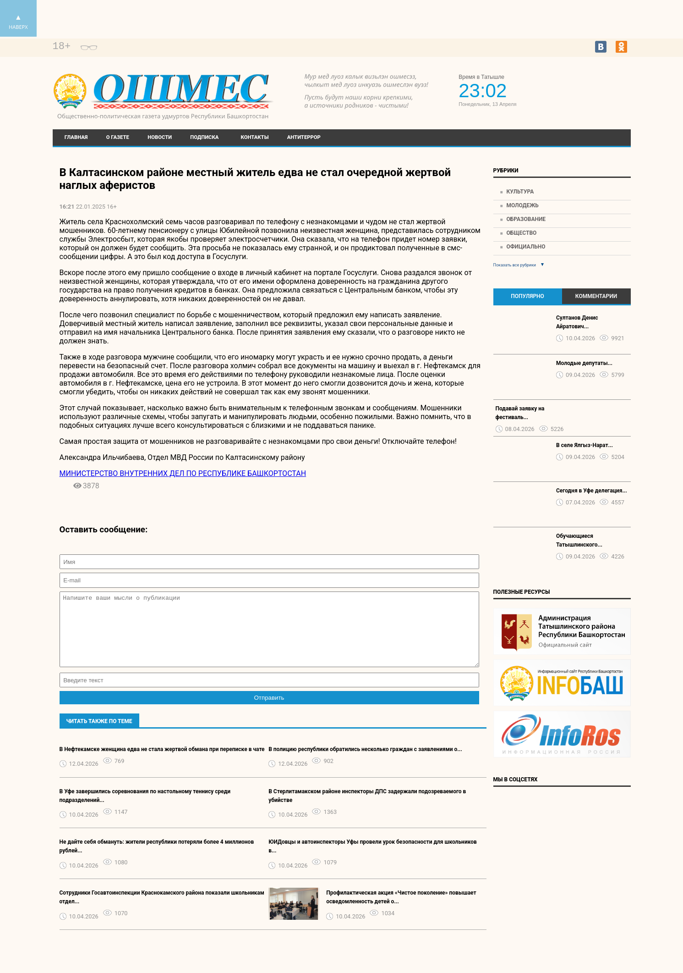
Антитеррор (304, 137)
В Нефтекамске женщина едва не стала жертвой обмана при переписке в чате (162, 763)
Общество (521, 233)
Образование (526, 219)
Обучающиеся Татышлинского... (579, 540)
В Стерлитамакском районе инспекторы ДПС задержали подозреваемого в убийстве (367, 809)
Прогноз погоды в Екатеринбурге (589, 91)
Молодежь (522, 205)
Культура (520, 191)
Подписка (204, 137)
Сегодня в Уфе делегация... (591, 490)
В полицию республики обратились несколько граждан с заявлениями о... (365, 763)
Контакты (255, 137)
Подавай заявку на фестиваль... (520, 412)
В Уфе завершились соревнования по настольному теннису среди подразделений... (145, 809)
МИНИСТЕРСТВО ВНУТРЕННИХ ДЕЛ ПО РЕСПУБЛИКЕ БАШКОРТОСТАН (183, 473)
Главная (76, 137)
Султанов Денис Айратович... (577, 322)
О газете (117, 137)
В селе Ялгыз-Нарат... (584, 445)
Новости (160, 137)
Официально (525, 246)
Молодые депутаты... (584, 363)
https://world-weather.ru (588, 83)
